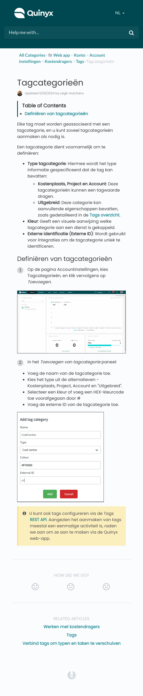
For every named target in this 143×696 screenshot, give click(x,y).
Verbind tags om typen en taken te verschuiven (71, 643)
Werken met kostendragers (71, 627)
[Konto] (79, 55)
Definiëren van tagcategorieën (56, 114)
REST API (38, 520)
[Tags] (80, 61)
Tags (71, 635)
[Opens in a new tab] (71, 675)
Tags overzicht (104, 215)
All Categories (32, 55)
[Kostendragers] (58, 61)
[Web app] (58, 55)
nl (118, 12)
